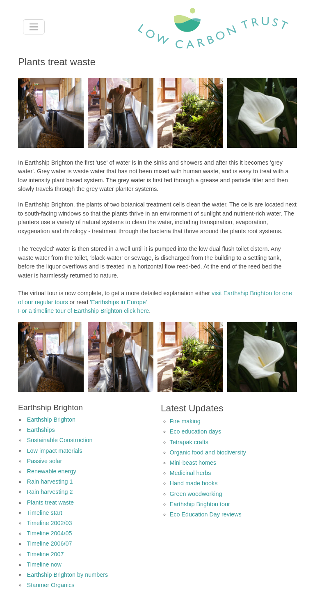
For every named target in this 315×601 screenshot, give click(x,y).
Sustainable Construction (60, 440)
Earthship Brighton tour (200, 504)
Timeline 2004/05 (49, 533)
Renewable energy (51, 471)
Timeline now (44, 564)
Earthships (41, 430)
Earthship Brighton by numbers (67, 574)
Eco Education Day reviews (206, 514)
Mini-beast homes (193, 462)
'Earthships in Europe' (118, 302)
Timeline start (44, 512)
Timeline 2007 (45, 554)
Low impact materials (54, 450)
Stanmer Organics (51, 585)
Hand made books (194, 483)
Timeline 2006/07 (49, 543)
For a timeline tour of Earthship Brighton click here (83, 310)
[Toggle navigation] (34, 26)
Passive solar (44, 461)
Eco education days (195, 431)
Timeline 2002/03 (49, 523)
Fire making (185, 421)
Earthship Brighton (51, 419)
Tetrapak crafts (189, 442)
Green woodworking (196, 494)
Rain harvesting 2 (50, 492)
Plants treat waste (50, 502)
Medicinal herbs (190, 473)
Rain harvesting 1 (50, 481)
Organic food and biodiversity (208, 452)
